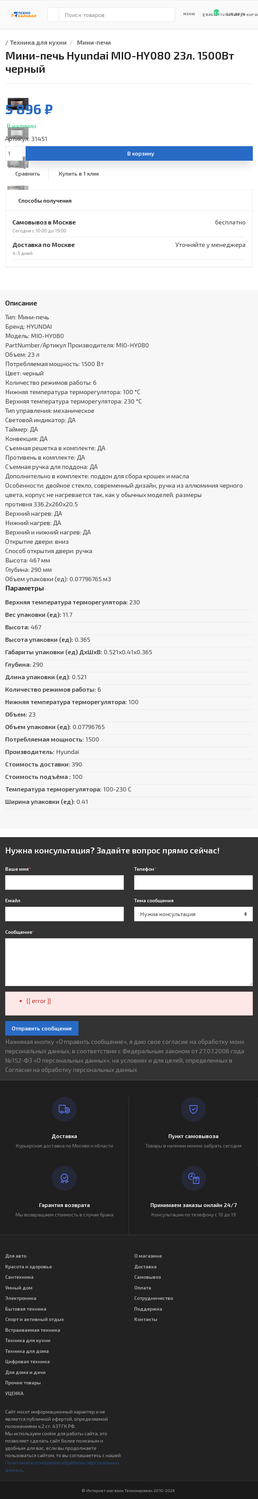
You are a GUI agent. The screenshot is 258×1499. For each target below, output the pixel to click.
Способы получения (45, 200)
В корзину (140, 153)
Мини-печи (94, 42)
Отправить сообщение (42, 1028)
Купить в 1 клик (79, 173)
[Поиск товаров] (117, 14)
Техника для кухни (38, 42)
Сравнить (27, 173)
